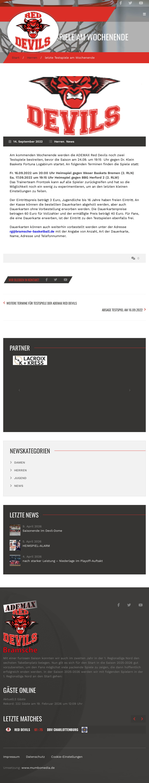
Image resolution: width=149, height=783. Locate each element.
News (70, 141)
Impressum (11, 756)
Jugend (20, 478)
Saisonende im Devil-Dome (42, 530)
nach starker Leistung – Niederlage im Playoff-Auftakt (63, 561)
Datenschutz (35, 756)
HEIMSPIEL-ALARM (36, 545)
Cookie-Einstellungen (67, 756)
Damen (19, 462)
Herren (32, 57)
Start (15, 57)
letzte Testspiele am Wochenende (74, 37)
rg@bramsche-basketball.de (32, 231)
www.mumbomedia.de (38, 767)
